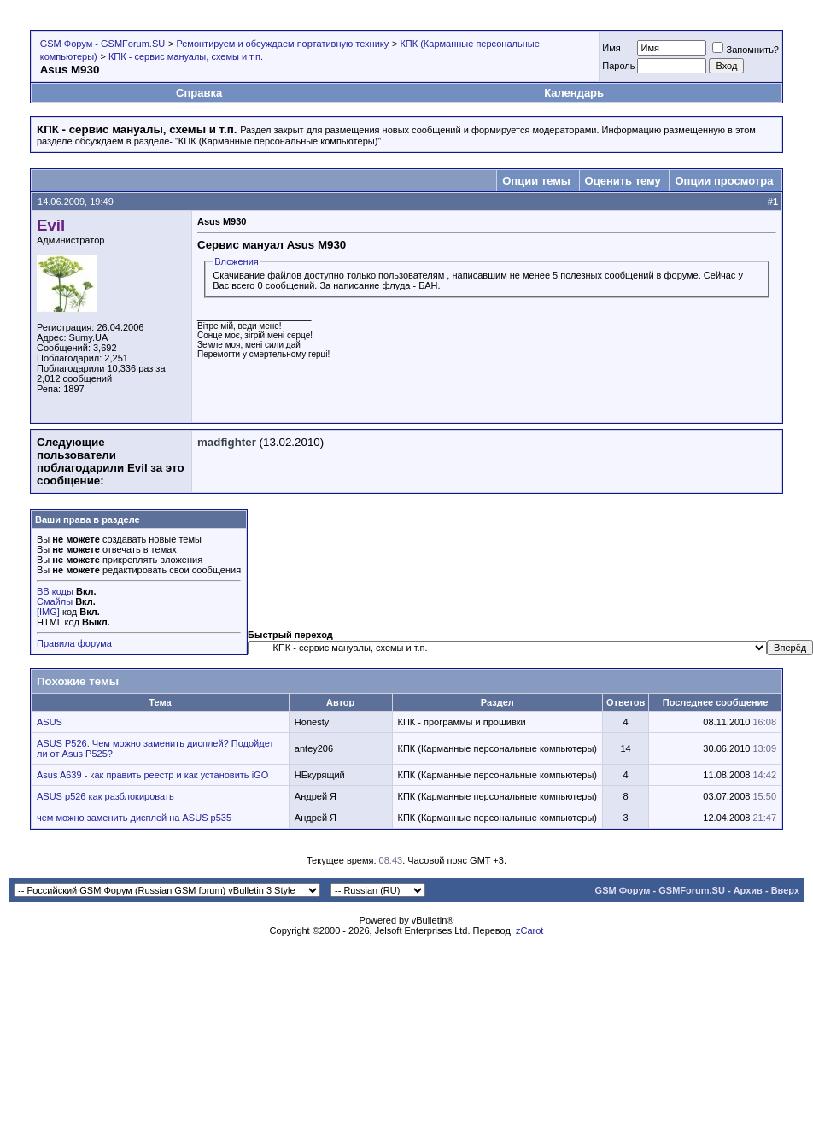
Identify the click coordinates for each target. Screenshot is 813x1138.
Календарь (574, 92)
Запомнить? (745, 49)
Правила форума (74, 643)
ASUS (49, 722)
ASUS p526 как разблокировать (105, 796)
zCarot (529, 930)
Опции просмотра (724, 180)
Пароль (618, 66)
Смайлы (55, 601)
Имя (611, 48)
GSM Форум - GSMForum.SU (102, 43)
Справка (199, 92)
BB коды (55, 591)
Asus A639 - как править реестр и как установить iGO (152, 775)
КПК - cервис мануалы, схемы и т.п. (185, 56)
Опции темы (536, 180)
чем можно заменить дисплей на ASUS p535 (134, 817)
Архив (748, 890)
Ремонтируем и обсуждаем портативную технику (282, 43)
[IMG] (48, 612)
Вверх (785, 890)
